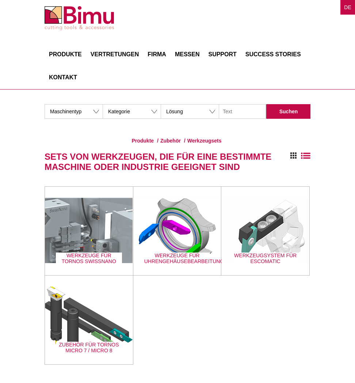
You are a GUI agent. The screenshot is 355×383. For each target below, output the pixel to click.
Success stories (273, 54)
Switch (300, 155)
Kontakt (63, 77)
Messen (187, 54)
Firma (157, 54)
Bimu (79, 18)
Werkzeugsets (204, 141)
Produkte (65, 54)
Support (222, 54)
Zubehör (170, 141)
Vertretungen (115, 54)
